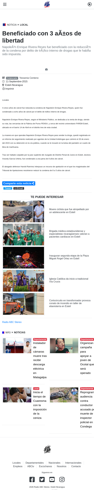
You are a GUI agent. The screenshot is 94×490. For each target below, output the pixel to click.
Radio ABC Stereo (12, 322)
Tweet (8, 188)
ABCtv (30, 466)
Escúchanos (45, 466)
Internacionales (73, 463)
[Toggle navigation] (4, 4)
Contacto (76, 466)
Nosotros (61, 466)
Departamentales (35, 463)
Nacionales (54, 463)
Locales (16, 463)
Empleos (17, 466)
